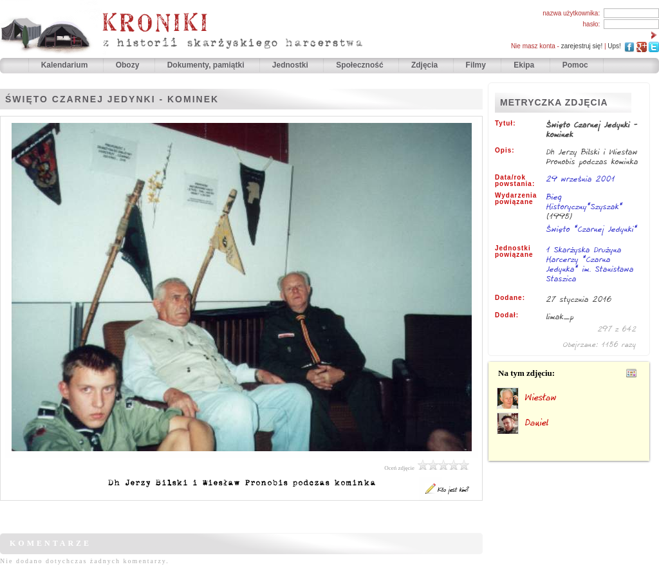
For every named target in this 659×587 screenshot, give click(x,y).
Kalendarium (65, 65)
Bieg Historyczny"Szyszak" (584, 201)
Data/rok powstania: (515, 180)
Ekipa (524, 65)
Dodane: (510, 298)
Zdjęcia (425, 65)
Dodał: (507, 315)
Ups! (614, 46)
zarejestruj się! (581, 46)
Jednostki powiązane (514, 251)
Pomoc (575, 65)
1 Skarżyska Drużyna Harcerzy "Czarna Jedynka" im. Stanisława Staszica (590, 265)
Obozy (129, 65)
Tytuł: (505, 123)
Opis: (505, 150)
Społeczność (360, 65)
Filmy (476, 65)
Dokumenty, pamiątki (206, 65)
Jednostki (291, 65)
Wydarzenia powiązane (516, 198)
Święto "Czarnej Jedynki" (592, 229)
